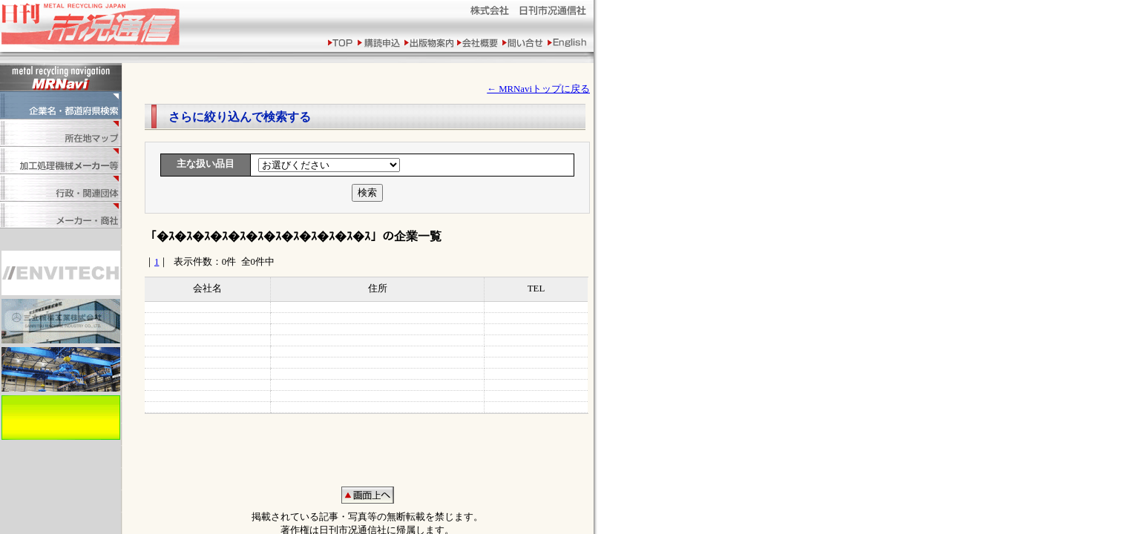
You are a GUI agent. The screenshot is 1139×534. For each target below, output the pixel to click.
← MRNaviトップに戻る (538, 89)
